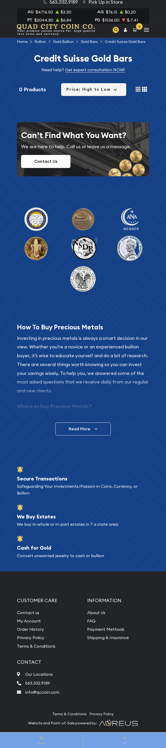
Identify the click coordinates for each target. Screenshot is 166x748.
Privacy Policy (30, 637)
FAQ (91, 620)
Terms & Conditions (36, 646)
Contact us (28, 612)
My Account (29, 620)
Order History (30, 629)
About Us (96, 612)
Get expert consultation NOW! (95, 69)
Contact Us (45, 161)
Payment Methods (105, 629)
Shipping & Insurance (108, 637)
